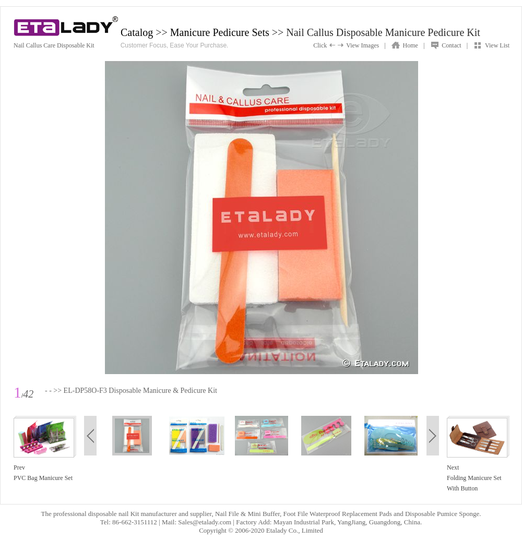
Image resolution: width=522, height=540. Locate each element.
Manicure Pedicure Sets (219, 32)
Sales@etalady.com (204, 522)
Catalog (137, 32)
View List (497, 45)
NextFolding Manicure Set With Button (474, 478)
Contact (451, 45)
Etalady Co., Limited (294, 530)
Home (410, 45)
